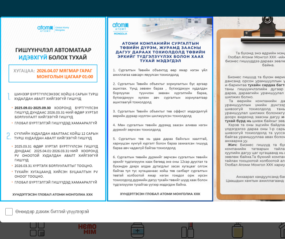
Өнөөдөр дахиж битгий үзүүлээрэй (52, 211)
